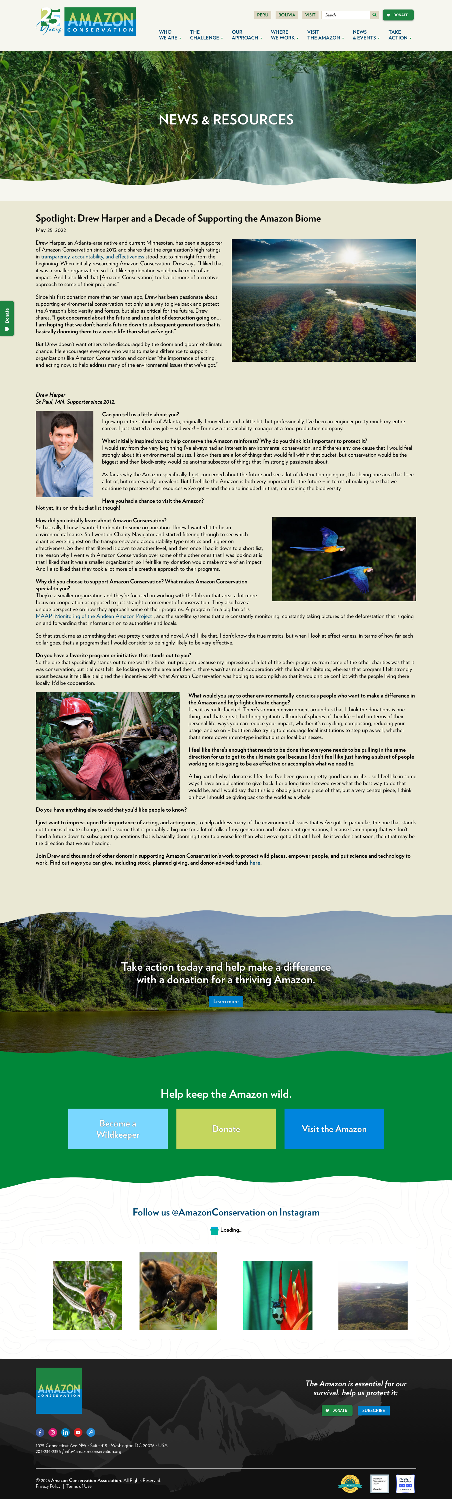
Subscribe (373, 1410)
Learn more (226, 1001)
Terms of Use (79, 1486)
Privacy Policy (48, 1486)
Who (170, 35)
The (206, 35)
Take (400, 35)
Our (247, 35)
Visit (310, 15)
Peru (262, 15)
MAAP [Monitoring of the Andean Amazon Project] (95, 616)
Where (285, 35)
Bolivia (286, 15)
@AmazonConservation (218, 1212)
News (366, 35)
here (255, 862)
